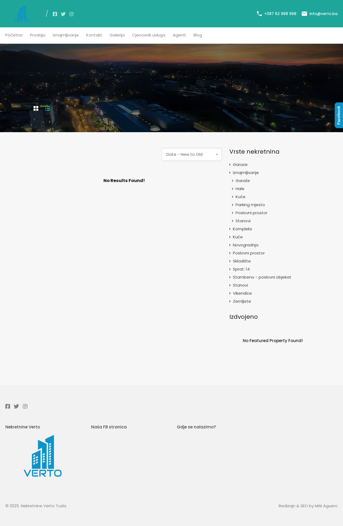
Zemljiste (242, 301)
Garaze (240, 164)
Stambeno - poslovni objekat (262, 277)
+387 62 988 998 (280, 13)
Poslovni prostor (251, 213)
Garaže (243, 180)
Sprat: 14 (241, 269)
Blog (197, 35)
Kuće (240, 196)
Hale (240, 188)
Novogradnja (245, 245)
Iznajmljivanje (66, 35)
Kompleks (242, 229)
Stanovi (243, 221)
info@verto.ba (324, 13)
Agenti (179, 35)
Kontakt (94, 35)
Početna (14, 35)
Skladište (242, 261)
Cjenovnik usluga (148, 35)
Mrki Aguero (326, 506)
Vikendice (242, 293)
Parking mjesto (250, 205)
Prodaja (37, 35)
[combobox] (191, 154)
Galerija (117, 35)
